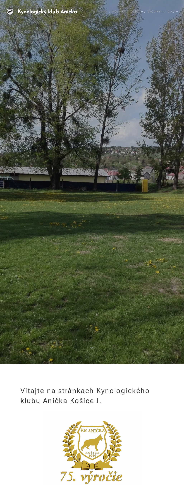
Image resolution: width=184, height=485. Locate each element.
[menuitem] (104, 11)
